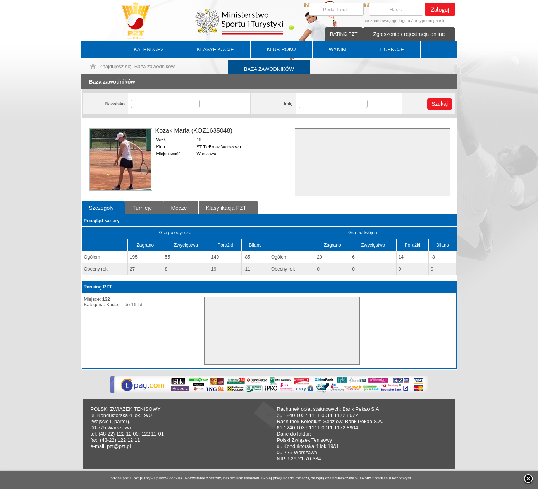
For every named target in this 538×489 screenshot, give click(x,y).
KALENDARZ (149, 49)
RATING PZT (343, 34)
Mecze (179, 208)
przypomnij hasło (430, 20)
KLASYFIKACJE (215, 49)
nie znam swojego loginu (386, 20)
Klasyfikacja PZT (226, 208)
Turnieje (142, 208)
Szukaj (439, 104)
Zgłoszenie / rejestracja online (409, 34)
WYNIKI (338, 49)
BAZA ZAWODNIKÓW (269, 69)
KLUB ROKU (281, 49)
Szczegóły (101, 208)
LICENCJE (392, 49)
